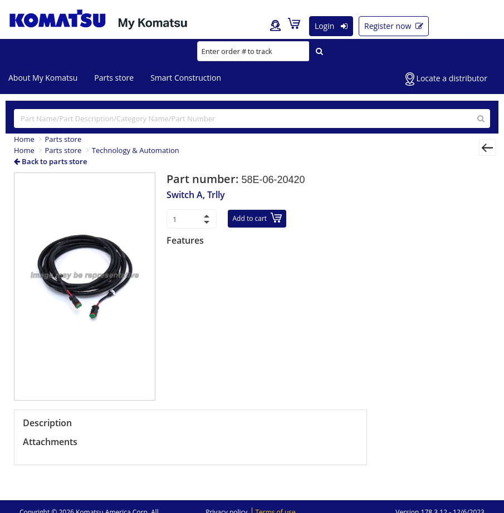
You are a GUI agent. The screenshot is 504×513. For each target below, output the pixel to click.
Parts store (114, 77)
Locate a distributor (446, 79)
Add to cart (257, 218)
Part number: (204, 178)
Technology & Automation (135, 150)
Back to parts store (50, 161)
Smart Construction (185, 77)
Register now (393, 26)
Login (331, 26)
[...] (252, 118)
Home (24, 139)
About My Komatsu (42, 77)
